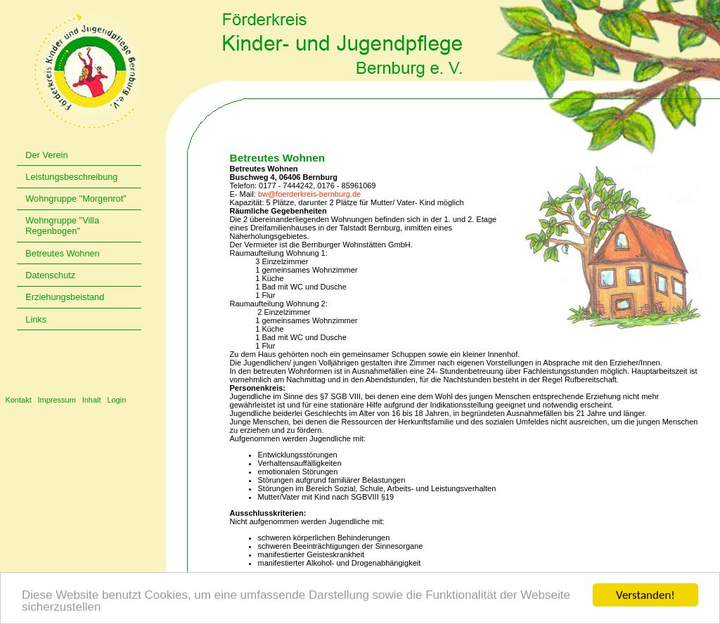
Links (35, 319)
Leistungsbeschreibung (71, 176)
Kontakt (18, 400)
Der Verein (46, 155)
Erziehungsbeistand (64, 297)
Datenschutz (50, 275)
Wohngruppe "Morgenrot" (75, 198)
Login (116, 400)
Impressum (56, 400)
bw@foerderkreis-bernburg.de (309, 194)
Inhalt (91, 400)
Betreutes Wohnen (62, 253)
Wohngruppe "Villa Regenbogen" (62, 225)
